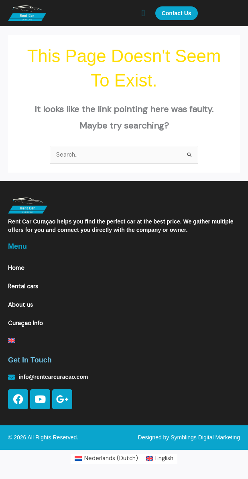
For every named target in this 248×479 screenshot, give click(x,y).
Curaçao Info (25, 323)
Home (16, 268)
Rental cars (23, 286)
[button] (143, 13)
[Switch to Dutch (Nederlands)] (106, 459)
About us (20, 305)
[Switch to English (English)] (160, 459)
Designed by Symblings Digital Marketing (189, 437)
